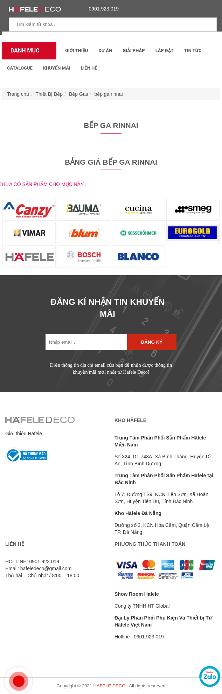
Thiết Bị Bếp (49, 94)
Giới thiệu (76, 50)
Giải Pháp (134, 50)
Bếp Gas (78, 94)
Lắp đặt (164, 50)
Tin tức (193, 50)
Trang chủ (18, 94)
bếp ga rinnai (108, 94)
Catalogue (20, 68)
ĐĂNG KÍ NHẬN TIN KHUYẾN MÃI (107, 308)
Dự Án (105, 50)
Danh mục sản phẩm (23, 53)
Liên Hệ (89, 68)
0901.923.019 (102, 9)
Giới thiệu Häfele (23, 433)
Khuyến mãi (56, 68)
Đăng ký (151, 342)
